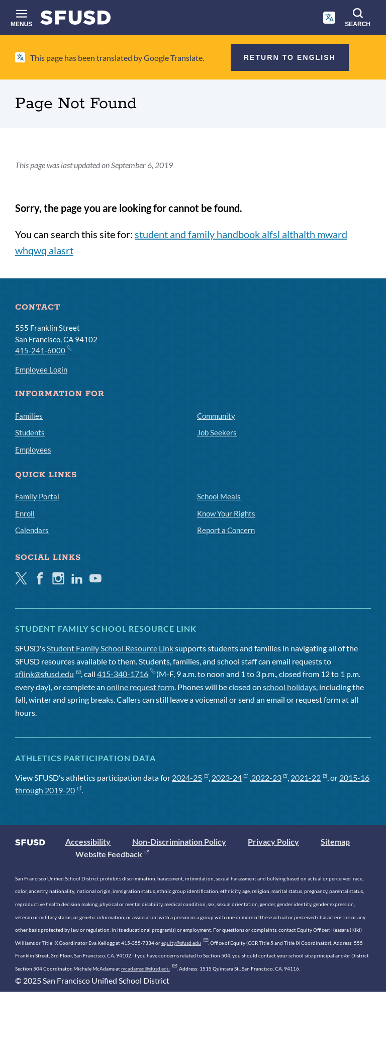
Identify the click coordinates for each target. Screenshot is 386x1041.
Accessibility (88, 841)
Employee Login (41, 369)
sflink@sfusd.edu (48, 674)
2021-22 (309, 777)
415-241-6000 (43, 350)
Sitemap (335, 841)
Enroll (25, 513)
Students (30, 432)
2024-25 (190, 777)
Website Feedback (112, 854)
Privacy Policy (273, 841)
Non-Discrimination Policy (179, 841)
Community (216, 415)
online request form (140, 687)
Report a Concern (226, 530)
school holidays (289, 687)
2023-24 (230, 777)
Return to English (290, 57)
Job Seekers (217, 432)
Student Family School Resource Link (110, 648)
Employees (33, 449)
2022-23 (269, 777)
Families (29, 415)
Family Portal (37, 496)
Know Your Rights (226, 513)
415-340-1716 (126, 674)
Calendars (32, 530)
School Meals (219, 496)
